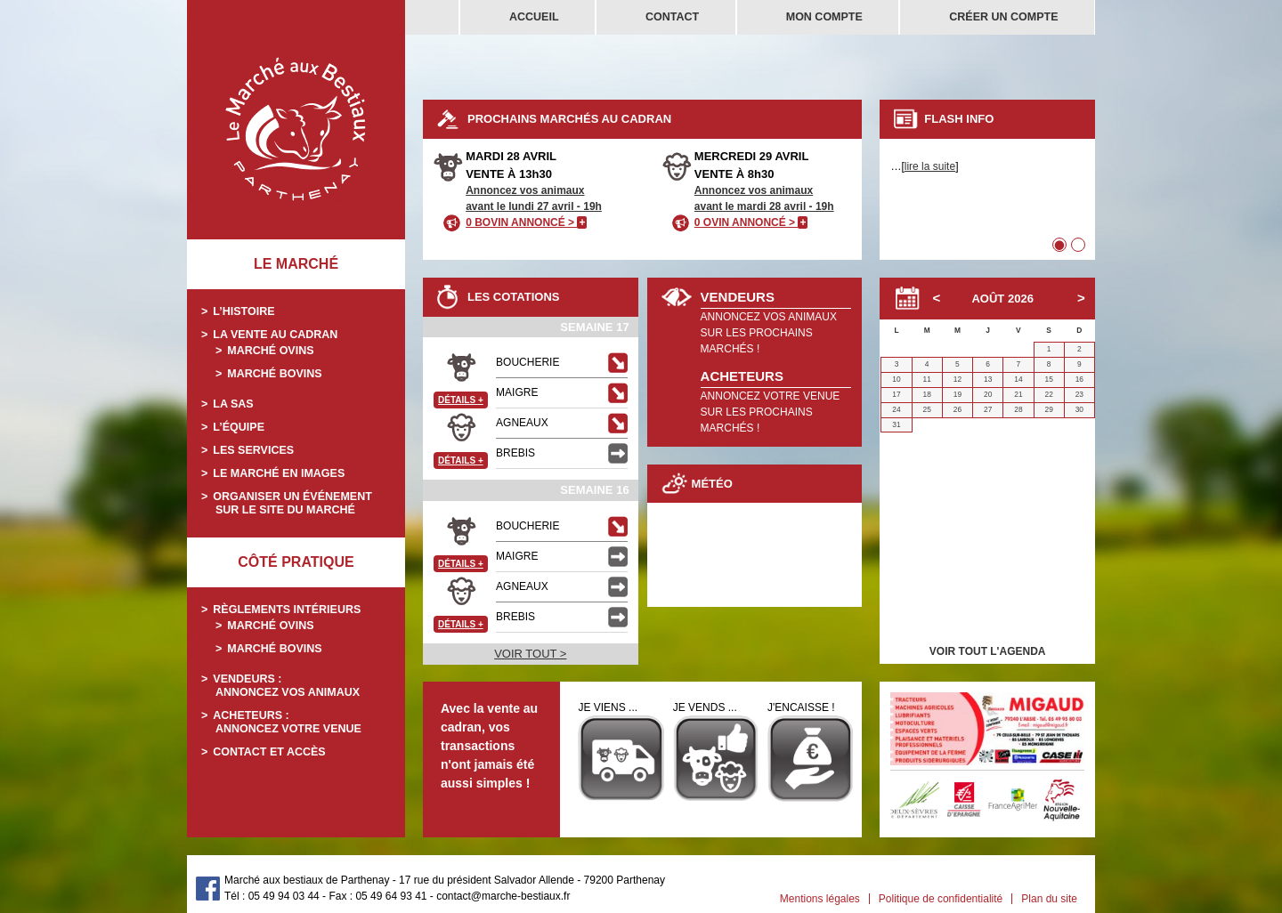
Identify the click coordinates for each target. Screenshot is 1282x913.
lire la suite (930, 166)
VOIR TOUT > (530, 653)
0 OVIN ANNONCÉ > (751, 222)
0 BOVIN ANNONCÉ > (526, 222)
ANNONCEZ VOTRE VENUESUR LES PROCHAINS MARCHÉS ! (770, 412)
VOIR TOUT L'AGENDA (987, 651)
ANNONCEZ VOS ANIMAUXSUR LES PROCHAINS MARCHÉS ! (769, 333)
